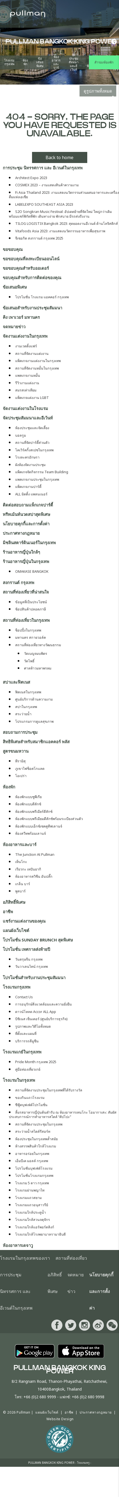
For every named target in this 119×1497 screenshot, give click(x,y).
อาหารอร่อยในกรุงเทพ (32, 1153)
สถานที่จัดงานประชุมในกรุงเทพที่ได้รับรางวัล (48, 1090)
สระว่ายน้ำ (23, 714)
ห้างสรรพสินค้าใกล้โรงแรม (35, 1146)
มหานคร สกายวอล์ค (30, 637)
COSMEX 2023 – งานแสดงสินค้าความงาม (47, 185)
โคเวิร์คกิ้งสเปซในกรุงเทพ (34, 450)
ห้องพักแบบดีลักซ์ (28, 804)
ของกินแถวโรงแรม (29, 1097)
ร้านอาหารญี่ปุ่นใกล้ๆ (21, 552)
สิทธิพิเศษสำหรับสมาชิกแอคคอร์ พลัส (36, 741)
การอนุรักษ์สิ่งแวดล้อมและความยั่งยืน (43, 1004)
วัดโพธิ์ (29, 661)
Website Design (60, 1419)
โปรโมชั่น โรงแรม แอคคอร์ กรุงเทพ (42, 297)
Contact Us (24, 997)
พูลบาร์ (20, 891)
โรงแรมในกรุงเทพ (19, 1080)
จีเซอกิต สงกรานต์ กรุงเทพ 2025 (39, 238)
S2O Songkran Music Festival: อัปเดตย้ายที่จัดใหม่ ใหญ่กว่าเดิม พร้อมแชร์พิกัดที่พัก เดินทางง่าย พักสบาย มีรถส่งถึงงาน (60, 214)
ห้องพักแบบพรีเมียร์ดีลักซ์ (33, 811)
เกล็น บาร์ (22, 884)
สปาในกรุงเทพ (26, 706)
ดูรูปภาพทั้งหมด (98, 91)
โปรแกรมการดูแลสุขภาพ (34, 721)
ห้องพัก (25, 62)
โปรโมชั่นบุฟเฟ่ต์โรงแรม (33, 1168)
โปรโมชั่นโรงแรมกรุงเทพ (34, 1175)
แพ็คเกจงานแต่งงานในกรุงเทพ (38, 360)
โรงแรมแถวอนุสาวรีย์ (31, 1205)
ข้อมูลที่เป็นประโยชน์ (31, 602)
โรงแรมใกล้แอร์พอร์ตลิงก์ (34, 1227)
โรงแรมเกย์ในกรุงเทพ (22, 1052)
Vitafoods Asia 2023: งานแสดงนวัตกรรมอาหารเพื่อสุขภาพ (60, 231)
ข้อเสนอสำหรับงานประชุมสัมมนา (32, 307)
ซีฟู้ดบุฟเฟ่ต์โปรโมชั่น (31, 1105)
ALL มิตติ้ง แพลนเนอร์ (31, 494)
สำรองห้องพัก (103, 62)
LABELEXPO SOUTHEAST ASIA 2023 (44, 204)
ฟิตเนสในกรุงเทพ (28, 692)
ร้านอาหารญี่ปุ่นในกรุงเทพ (26, 561)
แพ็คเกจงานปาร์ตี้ (28, 486)
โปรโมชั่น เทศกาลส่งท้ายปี (26, 949)
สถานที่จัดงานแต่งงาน (32, 353)
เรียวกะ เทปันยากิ (28, 869)
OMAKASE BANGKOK (31, 571)
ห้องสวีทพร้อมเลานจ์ (30, 833)
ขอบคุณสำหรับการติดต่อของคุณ (32, 277)
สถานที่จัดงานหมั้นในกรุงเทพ (37, 368)
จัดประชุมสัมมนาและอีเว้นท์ (73, 62)
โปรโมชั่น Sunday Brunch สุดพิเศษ (38, 940)
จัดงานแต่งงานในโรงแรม (25, 408)
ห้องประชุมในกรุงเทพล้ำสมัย (36, 1139)
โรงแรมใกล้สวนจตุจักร (32, 1219)
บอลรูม (20, 435)
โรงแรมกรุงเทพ (9, 62)
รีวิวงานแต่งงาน (27, 383)
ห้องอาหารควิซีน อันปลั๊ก (33, 876)
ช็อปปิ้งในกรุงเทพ (28, 630)
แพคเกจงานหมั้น (27, 375)
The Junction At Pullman (34, 854)
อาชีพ (8, 911)
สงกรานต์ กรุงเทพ (18, 582)
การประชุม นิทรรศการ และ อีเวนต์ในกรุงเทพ (43, 167)
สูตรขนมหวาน (15, 751)
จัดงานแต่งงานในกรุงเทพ (25, 336)
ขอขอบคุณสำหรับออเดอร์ (26, 268)
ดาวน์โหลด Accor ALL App (35, 1011)
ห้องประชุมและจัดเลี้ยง (32, 428)
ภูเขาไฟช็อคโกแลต (29, 768)
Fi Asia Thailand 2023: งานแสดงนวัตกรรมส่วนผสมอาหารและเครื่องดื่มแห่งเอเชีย (64, 195)
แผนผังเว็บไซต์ (16, 930)
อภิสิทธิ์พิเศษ (14, 902)
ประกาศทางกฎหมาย (21, 533)
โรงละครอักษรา (27, 457)
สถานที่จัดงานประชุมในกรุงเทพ (38, 1124)
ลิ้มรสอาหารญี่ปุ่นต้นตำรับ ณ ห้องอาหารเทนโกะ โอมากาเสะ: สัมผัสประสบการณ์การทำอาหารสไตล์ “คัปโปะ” (63, 1114)
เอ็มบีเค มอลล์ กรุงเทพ (31, 1161)
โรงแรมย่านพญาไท (29, 1190)
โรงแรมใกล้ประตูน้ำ (30, 1212)
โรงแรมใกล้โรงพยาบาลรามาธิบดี (40, 1234)
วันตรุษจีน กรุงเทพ (29, 959)
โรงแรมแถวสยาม (28, 1197)
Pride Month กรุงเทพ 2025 (35, 1062)
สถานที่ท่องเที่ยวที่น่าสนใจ (26, 592)
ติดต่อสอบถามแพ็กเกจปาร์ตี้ (28, 505)
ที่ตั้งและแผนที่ (25, 1033)
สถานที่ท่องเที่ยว (71, 1258)
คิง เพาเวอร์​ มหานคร (21, 317)
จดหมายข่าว (14, 326)
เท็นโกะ (21, 861)
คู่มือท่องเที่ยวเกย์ (27, 1069)
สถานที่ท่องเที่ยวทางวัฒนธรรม (38, 645)
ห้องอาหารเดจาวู (18, 1245)
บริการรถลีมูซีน (27, 1041)
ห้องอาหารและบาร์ (56, 62)
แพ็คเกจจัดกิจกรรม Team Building (41, 472)
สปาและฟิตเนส (16, 682)
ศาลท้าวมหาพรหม (37, 668)
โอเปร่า (21, 775)
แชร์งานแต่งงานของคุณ (24, 921)
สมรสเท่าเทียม (25, 390)
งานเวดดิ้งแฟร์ (26, 346)
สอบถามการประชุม (20, 732)
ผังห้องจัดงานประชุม (30, 464)
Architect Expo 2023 (31, 177)
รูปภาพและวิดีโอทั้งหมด (33, 1026)
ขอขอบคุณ (13, 249)
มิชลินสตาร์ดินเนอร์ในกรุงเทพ (29, 542)
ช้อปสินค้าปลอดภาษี (30, 609)
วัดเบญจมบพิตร (35, 653)
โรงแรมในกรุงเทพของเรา (25, 1258)
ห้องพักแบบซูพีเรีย (28, 797)
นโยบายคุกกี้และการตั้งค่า (26, 523)
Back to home (59, 157)
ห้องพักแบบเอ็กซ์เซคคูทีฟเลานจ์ (38, 826)
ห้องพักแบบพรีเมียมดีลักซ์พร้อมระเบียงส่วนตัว (49, 818)
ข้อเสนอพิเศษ (39, 62)
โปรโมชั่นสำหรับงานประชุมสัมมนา (34, 977)
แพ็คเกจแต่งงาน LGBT (32, 397)
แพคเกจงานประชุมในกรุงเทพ (37, 479)
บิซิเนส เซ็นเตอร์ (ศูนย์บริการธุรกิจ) (41, 1019)
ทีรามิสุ (20, 761)
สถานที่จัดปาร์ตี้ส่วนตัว (32, 442)
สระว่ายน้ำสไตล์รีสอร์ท (32, 1131)
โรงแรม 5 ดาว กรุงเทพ (32, 1183)
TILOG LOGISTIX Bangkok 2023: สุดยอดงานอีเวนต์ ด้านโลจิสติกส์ (66, 223)
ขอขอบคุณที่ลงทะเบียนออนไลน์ (31, 258)
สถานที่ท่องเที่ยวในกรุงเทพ (26, 620)
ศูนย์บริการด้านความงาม (34, 699)
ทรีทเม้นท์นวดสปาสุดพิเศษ (26, 514)
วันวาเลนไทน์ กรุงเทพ (31, 966)
